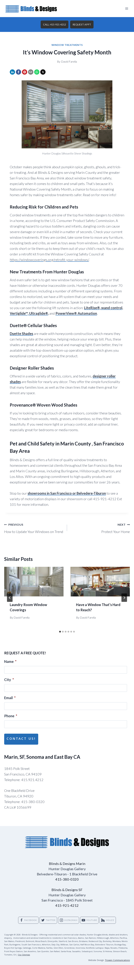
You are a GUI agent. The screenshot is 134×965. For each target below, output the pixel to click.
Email (10, 698)
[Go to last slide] (10, 597)
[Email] (30, 72)
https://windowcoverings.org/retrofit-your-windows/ (49, 260)
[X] (43, 72)
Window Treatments (67, 44)
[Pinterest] (24, 72)
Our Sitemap (24, 952)
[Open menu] (126, 8)
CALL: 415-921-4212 (54, 24)
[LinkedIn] (12, 72)
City (9, 680)
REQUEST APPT (82, 24)
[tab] (60, 632)
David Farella (69, 61)
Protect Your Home (100, 527)
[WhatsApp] (36, 72)
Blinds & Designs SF (67, 887)
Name (10, 661)
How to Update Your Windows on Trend (34, 527)
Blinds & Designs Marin (67, 861)
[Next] (124, 597)
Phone (10, 716)
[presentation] (34, 581)
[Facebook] (18, 72)
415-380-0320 (67, 876)
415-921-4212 (67, 902)
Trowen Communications (117, 958)
